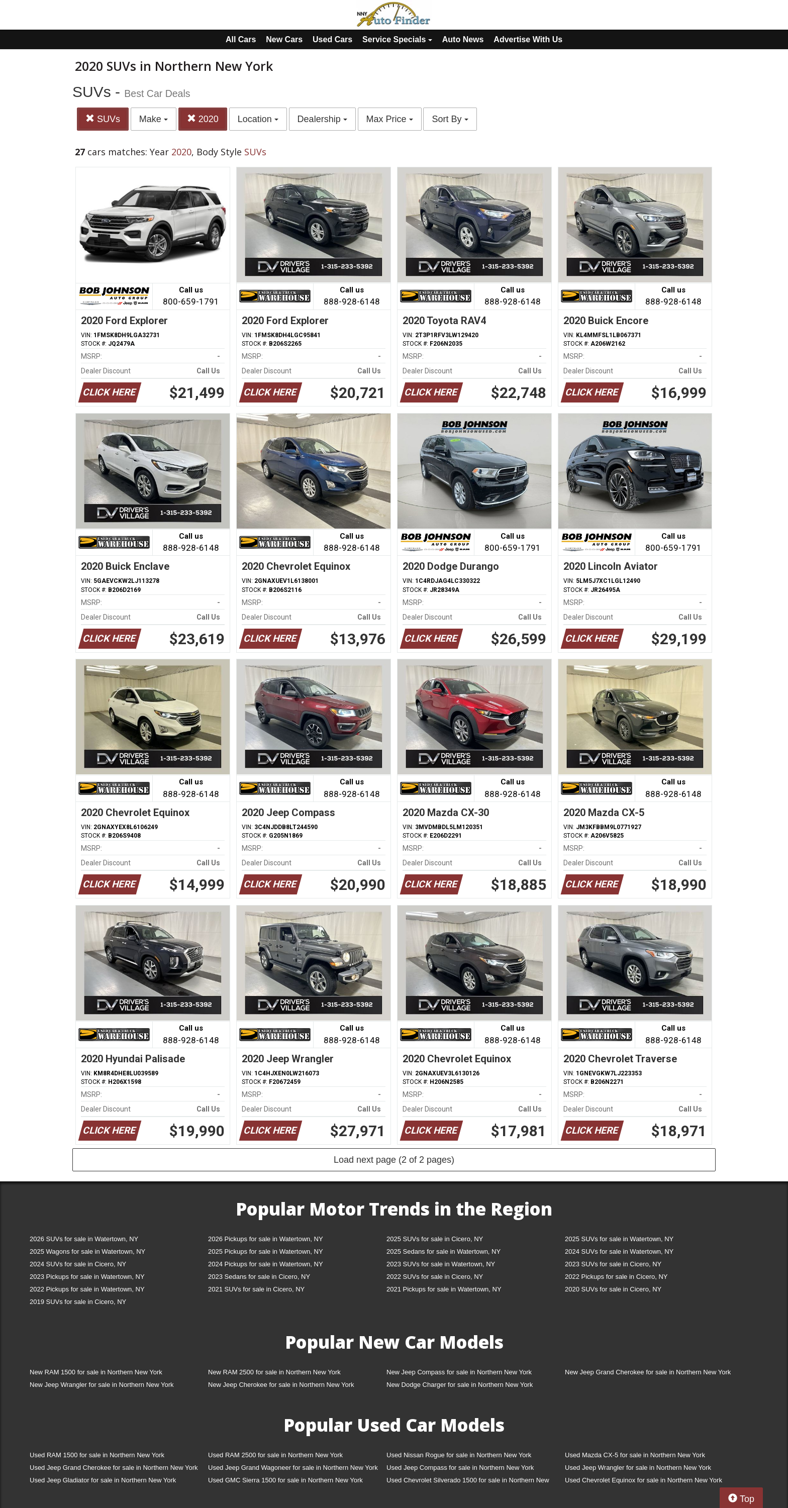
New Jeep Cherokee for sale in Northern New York (281, 1384)
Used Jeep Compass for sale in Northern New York (460, 1467)
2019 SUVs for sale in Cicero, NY (78, 1301)
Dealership (322, 119)
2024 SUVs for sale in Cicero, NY (78, 1264)
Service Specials (397, 39)
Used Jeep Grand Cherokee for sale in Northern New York (114, 1467)
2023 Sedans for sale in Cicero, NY (259, 1276)
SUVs (102, 119)
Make (153, 119)
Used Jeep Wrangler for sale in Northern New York (638, 1467)
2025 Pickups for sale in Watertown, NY (265, 1251)
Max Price (389, 119)
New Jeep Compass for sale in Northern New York (459, 1372)
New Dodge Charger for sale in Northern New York (459, 1384)
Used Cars (332, 39)
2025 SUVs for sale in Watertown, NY (619, 1239)
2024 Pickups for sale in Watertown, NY (265, 1264)
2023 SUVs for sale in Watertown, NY (440, 1264)
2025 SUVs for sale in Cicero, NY (434, 1239)
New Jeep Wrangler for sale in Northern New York (102, 1384)
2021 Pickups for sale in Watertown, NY (444, 1289)
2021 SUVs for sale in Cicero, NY (256, 1289)
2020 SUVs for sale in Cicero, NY (613, 1289)
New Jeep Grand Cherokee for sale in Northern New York (648, 1372)
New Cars (284, 39)
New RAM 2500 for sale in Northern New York (274, 1372)
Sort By (450, 119)
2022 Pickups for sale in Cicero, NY (616, 1276)
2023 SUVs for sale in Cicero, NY (613, 1264)
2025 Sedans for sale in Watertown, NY (443, 1251)
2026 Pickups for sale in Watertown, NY (265, 1239)
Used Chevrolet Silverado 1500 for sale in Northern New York (467, 1482)
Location (258, 119)
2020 (203, 119)
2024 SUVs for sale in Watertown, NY (619, 1251)
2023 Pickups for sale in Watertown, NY (87, 1276)
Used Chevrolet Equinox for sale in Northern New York (643, 1480)
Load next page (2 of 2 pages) (394, 1160)
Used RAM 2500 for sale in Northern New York (275, 1455)
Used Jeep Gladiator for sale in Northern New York (103, 1480)
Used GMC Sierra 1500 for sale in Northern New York (285, 1480)
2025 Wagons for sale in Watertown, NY (87, 1251)
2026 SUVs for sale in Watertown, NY (84, 1239)
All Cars (241, 39)
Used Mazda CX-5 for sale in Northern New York (635, 1455)
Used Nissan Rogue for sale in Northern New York (458, 1455)
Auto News (463, 39)
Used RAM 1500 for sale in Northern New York (97, 1455)
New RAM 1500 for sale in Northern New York (96, 1372)
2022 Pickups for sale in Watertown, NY (87, 1289)
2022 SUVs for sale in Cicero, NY (434, 1276)
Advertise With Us (528, 39)
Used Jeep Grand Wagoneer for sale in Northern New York (293, 1467)
